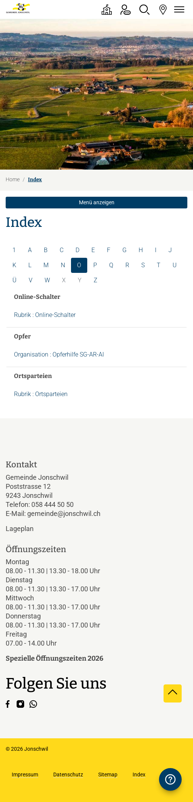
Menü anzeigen (96, 202)
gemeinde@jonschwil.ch (63, 513)
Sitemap (107, 774)
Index (139, 774)
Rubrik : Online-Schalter (45, 314)
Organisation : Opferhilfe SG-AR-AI (59, 354)
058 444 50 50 (52, 504)
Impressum (25, 774)
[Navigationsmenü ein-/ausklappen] (177, 9)
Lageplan (26, 529)
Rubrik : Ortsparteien (41, 394)
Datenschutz (68, 774)
